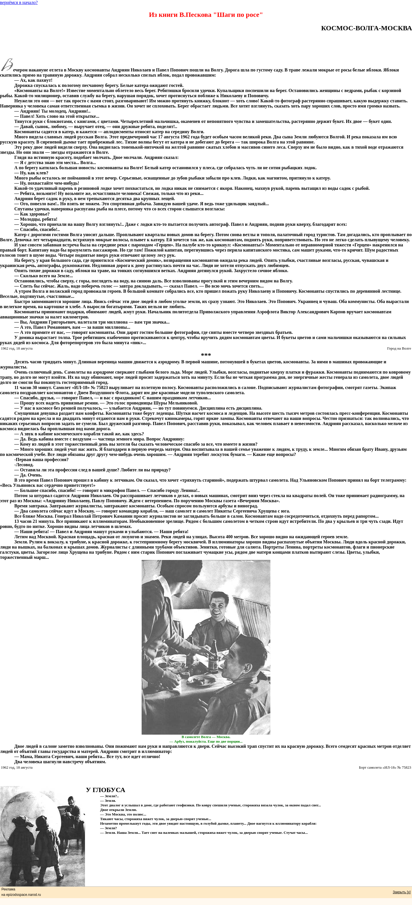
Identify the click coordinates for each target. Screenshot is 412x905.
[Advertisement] (206, 45)
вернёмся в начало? (19, 2)
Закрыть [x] (402, 892)
